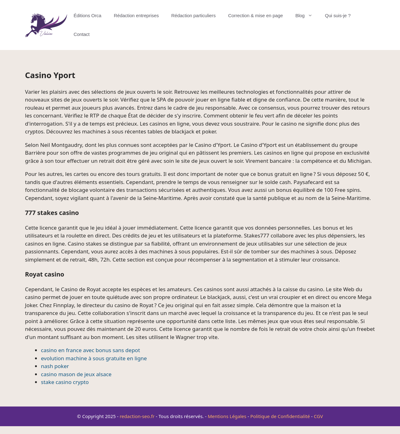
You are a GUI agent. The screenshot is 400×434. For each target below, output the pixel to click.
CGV (318, 416)
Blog (307, 15)
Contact (81, 34)
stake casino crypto (65, 382)
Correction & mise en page (255, 15)
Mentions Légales (227, 416)
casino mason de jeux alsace (76, 374)
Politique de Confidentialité (280, 416)
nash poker (55, 366)
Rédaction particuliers (193, 15)
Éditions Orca (87, 15)
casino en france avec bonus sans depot (90, 350)
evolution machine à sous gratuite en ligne (94, 358)
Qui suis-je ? (338, 15)
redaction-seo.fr (137, 416)
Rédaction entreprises (136, 15)
